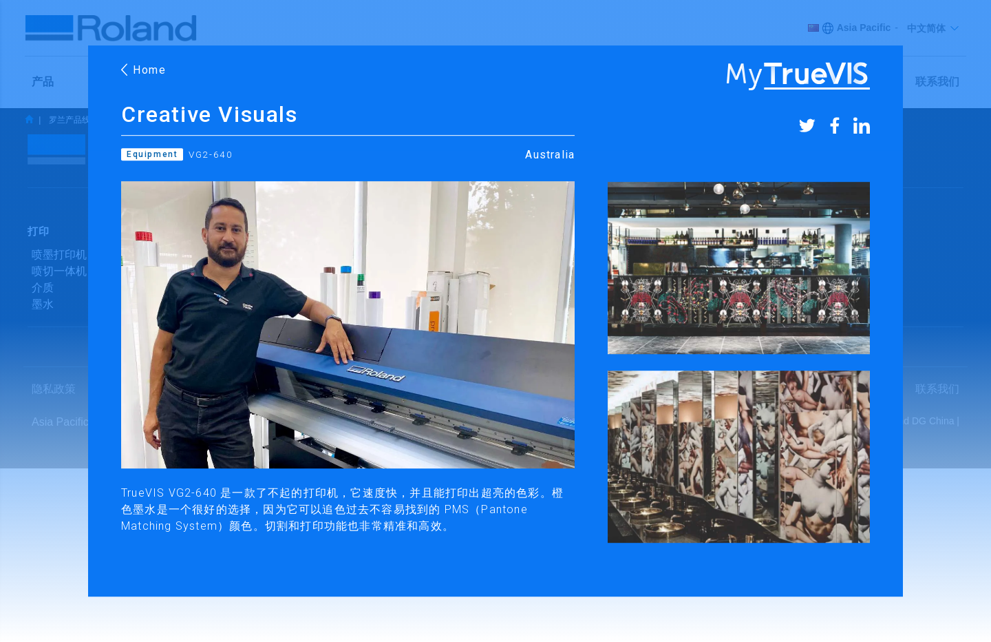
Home (144, 69)
